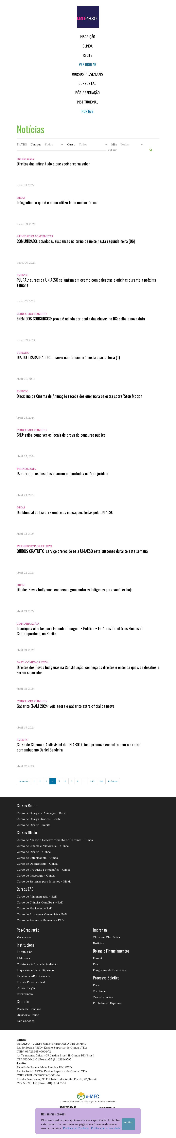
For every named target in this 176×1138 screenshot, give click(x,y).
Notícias (98, 943)
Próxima (112, 781)
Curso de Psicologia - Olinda (36, 875)
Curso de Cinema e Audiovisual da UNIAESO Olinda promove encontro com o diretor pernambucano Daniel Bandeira (78, 747)
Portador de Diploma (107, 1003)
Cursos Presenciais (87, 74)
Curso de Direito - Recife (33, 825)
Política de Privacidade (106, 1128)
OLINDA (87, 45)
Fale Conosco (26, 1021)
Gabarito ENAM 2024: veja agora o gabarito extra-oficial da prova (65, 706)
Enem (96, 985)
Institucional (87, 101)
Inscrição (87, 36)
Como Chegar (26, 988)
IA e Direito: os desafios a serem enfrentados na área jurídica (62, 473)
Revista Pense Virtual (31, 982)
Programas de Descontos (110, 970)
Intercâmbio (25, 994)
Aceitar (128, 1122)
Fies (95, 964)
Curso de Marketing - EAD (34, 908)
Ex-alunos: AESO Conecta (33, 976)
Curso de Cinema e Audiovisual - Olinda (43, 846)
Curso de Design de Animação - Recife (42, 813)
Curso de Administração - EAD (37, 896)
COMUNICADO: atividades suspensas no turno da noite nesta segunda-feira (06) (76, 241)
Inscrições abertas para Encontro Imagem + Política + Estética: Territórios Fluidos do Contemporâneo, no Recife (80, 630)
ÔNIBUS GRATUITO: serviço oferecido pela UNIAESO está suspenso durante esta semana (82, 551)
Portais (87, 111)
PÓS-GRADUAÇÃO (87, 92)
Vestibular (87, 64)
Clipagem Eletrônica (106, 937)
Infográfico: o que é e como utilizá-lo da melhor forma (57, 202)
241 (101, 781)
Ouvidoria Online (28, 1015)
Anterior (24, 781)
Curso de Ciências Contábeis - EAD (40, 902)
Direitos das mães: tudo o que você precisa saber (53, 164)
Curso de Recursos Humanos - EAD (40, 920)
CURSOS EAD (88, 83)
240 (92, 781)
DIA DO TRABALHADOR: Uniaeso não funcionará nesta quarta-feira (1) (68, 357)
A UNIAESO (24, 952)
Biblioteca (23, 958)
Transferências (103, 997)
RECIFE (87, 55)
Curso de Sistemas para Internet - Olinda (44, 881)
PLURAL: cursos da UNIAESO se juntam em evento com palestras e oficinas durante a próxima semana (86, 282)
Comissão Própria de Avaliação (37, 964)
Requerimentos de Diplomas (35, 970)
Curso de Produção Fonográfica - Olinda (43, 869)
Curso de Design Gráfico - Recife (39, 819)
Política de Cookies (76, 1128)
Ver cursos (24, 937)
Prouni (97, 958)
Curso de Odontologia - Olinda (37, 863)
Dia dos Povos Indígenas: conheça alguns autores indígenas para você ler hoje (74, 590)
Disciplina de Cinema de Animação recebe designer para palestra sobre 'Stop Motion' (80, 396)
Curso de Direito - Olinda (34, 852)
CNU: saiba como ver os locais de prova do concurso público (61, 435)
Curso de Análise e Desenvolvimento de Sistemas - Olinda (55, 840)
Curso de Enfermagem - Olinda (37, 858)
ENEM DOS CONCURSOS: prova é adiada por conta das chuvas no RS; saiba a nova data (81, 319)
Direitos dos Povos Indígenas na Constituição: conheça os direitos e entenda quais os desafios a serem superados (88, 669)
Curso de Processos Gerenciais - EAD (42, 914)
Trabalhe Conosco (29, 1009)
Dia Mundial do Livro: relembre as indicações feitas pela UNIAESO (65, 512)
